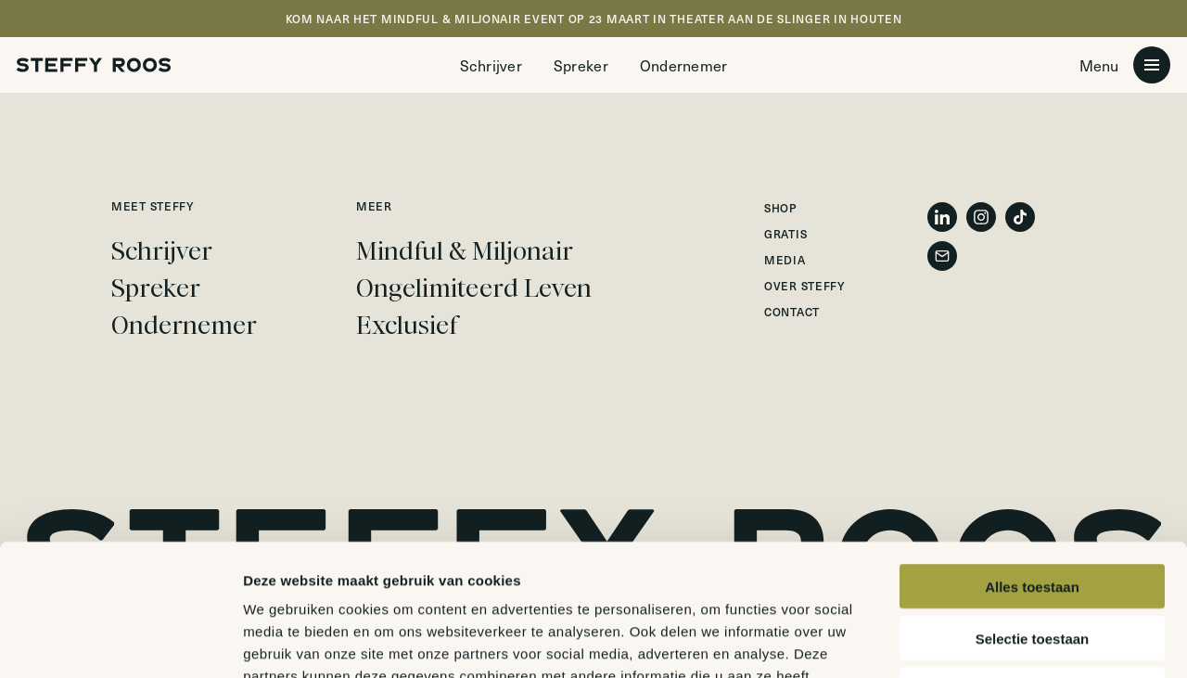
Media (785, 259)
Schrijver (491, 65)
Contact (792, 311)
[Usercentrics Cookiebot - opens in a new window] (120, 642)
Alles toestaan (1032, 455)
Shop (781, 207)
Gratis (785, 233)
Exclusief (406, 325)
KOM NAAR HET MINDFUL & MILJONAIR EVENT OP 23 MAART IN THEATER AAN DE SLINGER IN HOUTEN (594, 18)
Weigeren (1032, 558)
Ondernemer (684, 65)
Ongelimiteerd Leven (474, 288)
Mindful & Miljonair (464, 251)
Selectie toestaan (1033, 507)
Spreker (581, 65)
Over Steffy (805, 285)
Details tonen (1002, 641)
